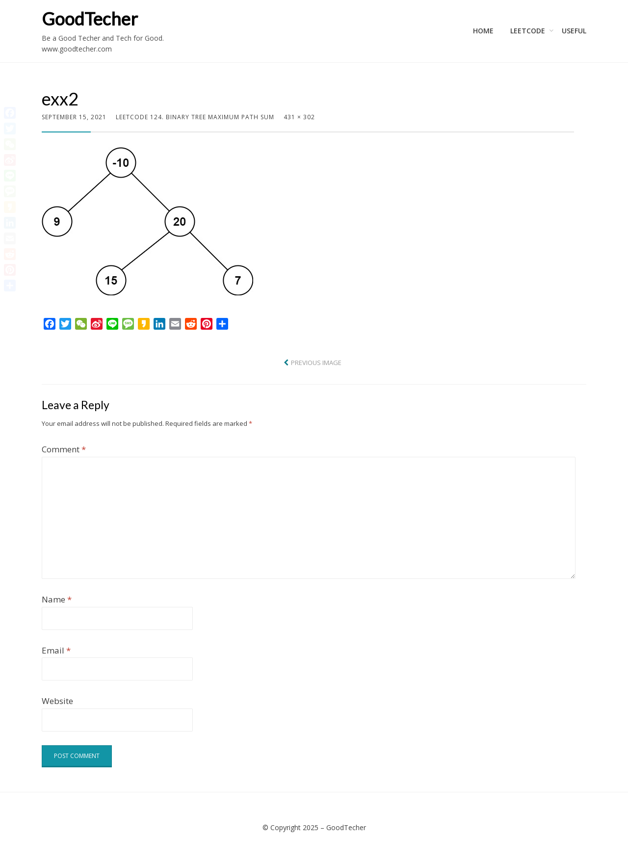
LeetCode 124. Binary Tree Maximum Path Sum (195, 117)
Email (56, 650)
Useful (574, 30)
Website (57, 700)
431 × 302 (299, 117)
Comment (64, 449)
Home (483, 30)
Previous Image (316, 362)
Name (57, 599)
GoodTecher (90, 18)
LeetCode (527, 30)
